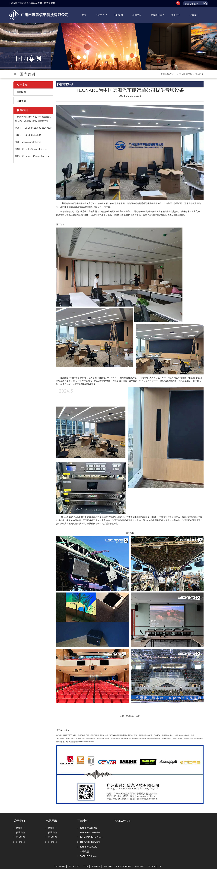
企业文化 (19, 842)
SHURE (108, 866)
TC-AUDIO (74, 866)
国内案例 (199, 74)
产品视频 (83, 851)
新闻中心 (136, 15)
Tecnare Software (87, 846)
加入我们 (19, 837)
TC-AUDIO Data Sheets (90, 837)
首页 (84, 15)
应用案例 (118, 15)
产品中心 (100, 15)
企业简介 (19, 827)
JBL (161, 866)
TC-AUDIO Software (88, 842)
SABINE (96, 866)
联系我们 (194, 15)
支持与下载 (156, 15)
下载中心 (83, 820)
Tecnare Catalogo (87, 827)
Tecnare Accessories (88, 832)
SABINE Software (87, 856)
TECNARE (59, 866)
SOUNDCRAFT (123, 866)
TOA (85, 866)
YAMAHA (139, 866)
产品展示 (51, 820)
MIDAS (151, 866)
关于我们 (175, 15)
